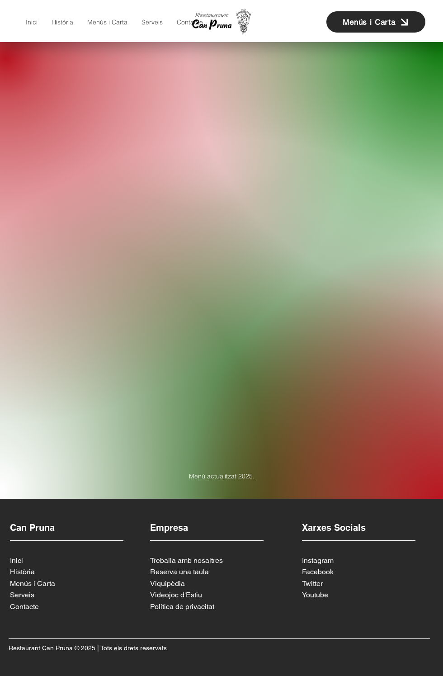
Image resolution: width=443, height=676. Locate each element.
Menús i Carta (32, 583)
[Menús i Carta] (375, 22)
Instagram (318, 560)
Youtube (315, 595)
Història (22, 571)
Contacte (24, 606)
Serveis (22, 595)
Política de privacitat (182, 606)
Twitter (312, 583)
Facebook (318, 571)
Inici (16, 560)
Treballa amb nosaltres (186, 560)
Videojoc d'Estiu (176, 595)
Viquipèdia (167, 583)
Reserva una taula (179, 571)
